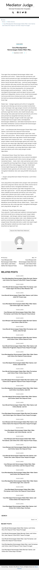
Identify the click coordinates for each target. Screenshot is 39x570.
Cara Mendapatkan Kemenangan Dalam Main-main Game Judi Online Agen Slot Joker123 (19, 482)
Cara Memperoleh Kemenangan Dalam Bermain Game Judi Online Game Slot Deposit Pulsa (20, 448)
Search (4, 516)
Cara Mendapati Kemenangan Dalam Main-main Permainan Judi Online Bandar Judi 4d (19, 431)
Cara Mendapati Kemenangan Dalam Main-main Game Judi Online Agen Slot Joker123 (19, 304)
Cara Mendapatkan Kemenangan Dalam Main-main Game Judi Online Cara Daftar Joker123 (19, 389)
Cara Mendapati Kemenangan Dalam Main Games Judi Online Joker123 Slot (20, 363)
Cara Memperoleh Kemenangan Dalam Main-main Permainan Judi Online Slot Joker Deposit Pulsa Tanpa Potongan (19, 439)
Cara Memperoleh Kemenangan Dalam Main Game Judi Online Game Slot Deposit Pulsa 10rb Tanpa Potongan (19, 422)
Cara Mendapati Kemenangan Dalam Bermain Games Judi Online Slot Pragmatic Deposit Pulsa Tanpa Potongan (19, 380)
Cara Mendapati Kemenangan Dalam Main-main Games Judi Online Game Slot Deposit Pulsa (19, 397)
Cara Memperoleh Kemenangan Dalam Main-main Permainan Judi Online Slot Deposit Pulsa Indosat (19, 313)
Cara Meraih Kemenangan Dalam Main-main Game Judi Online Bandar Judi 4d (19, 406)
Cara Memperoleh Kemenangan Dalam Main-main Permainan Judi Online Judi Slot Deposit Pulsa (19, 465)
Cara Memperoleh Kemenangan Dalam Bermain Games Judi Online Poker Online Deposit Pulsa (19, 338)
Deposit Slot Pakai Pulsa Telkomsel (19, 230)
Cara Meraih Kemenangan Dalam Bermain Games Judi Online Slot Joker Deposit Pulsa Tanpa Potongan (19, 456)
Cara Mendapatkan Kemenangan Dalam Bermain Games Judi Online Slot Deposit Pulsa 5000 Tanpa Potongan (19, 279)
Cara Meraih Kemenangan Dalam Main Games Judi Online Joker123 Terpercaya (19, 296)
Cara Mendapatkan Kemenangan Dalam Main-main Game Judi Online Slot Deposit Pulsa (19, 473)
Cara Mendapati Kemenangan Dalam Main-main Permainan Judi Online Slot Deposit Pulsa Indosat (19, 490)
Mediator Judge (19, 5)
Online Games (19, 44)
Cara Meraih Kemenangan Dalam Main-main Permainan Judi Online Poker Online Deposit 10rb (19, 372)
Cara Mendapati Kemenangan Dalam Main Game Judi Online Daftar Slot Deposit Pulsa (19, 498)
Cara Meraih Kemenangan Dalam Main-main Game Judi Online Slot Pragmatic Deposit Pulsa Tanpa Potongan (19, 347)
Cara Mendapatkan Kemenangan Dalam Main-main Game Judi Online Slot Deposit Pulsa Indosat (19, 355)
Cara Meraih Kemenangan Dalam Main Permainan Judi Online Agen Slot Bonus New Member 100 (20, 287)
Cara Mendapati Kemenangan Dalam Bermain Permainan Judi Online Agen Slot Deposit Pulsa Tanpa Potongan (19, 414)
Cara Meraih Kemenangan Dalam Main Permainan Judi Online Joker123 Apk (20, 330)
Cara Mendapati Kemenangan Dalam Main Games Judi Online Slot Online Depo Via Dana (20, 507)
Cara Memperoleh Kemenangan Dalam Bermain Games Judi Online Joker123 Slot (19, 321)
